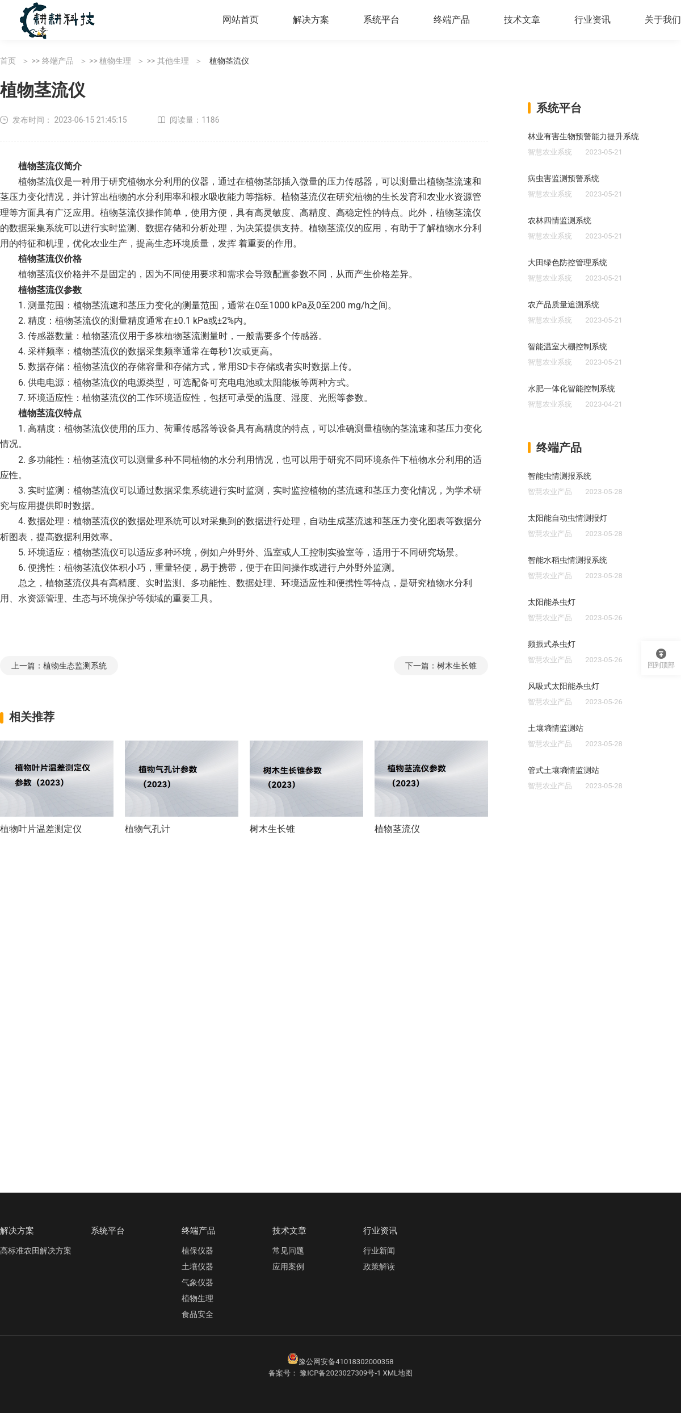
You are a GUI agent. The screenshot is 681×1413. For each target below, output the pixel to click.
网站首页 (240, 19)
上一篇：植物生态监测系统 (59, 665)
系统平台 (381, 19)
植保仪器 (197, 1250)
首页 (8, 61)
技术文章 (522, 19)
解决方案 (311, 19)
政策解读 (379, 1266)
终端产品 (452, 19)
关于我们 (663, 19)
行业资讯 (592, 19)
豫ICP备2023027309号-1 (340, 1373)
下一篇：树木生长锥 (441, 665)
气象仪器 (197, 1282)
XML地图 (398, 1373)
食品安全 (197, 1314)
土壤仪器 (197, 1266)
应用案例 (288, 1266)
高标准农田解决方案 (36, 1250)
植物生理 (115, 61)
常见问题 (288, 1250)
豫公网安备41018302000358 (346, 1361)
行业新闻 (379, 1250)
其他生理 (173, 61)
